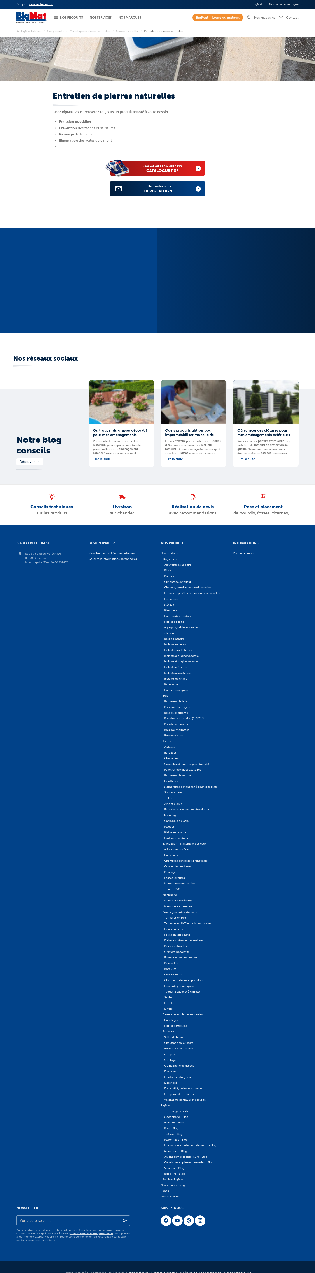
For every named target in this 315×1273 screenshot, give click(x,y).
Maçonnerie (170, 559)
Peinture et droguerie (178, 1077)
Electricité (170, 1082)
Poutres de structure (177, 616)
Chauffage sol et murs (178, 1042)
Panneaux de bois (175, 701)
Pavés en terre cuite (177, 934)
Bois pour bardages (177, 707)
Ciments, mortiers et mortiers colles (187, 587)
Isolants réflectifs (175, 667)
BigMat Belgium (28, 31)
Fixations (170, 1071)
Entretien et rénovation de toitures (187, 809)
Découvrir (30, 462)
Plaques (169, 826)
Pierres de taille (174, 621)
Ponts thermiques (176, 690)
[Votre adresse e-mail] (73, 1220)
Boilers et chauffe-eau (178, 1048)
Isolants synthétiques (178, 650)
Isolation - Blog (174, 1122)
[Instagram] (200, 1220)
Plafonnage (170, 815)
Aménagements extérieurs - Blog (185, 1156)
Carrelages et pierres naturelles (90, 31)
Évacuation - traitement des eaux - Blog (190, 1145)
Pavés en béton (174, 929)
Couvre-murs (173, 974)
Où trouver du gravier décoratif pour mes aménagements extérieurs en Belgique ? (120, 432)
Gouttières (171, 781)
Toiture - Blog (173, 1134)
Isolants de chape (175, 678)
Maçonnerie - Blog (176, 1116)
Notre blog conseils (39, 445)
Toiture (167, 741)
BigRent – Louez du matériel (218, 17)
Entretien (170, 1003)
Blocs (167, 570)
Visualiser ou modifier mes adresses (112, 553)
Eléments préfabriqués (179, 986)
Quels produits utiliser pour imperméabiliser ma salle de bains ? (189, 432)
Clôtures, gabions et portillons (184, 980)
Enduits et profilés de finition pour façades (192, 593)
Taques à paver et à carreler (182, 991)
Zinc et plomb (173, 803)
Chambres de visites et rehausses (186, 860)
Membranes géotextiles (179, 883)
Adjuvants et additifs (177, 564)
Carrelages (171, 1020)
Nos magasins (170, 1196)
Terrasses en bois (175, 917)
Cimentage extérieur (177, 581)
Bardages (170, 752)
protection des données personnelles (91, 1233)
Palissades (171, 963)
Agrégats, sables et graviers (182, 627)
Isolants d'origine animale (181, 661)
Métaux (169, 604)
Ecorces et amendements (181, 957)
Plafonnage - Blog (176, 1139)
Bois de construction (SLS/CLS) (184, 718)
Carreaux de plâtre (176, 820)
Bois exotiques (173, 735)
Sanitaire (168, 1031)
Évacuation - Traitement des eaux (184, 843)
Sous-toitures (173, 792)
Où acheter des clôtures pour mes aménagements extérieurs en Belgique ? (263, 432)
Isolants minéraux (176, 644)
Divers (168, 1008)
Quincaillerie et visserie (179, 1065)
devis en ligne (164, 189)
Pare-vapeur (172, 684)
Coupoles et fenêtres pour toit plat (186, 764)
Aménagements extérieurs (180, 912)
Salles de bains (173, 1037)
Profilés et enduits (176, 838)
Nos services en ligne (174, 1185)
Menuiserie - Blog (175, 1151)
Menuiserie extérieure (178, 900)
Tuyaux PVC (172, 889)
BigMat (165, 1105)
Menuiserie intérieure (178, 906)
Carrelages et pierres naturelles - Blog (188, 1162)
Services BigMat (173, 1179)
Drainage (170, 872)
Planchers (170, 610)
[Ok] (125, 1220)
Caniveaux (171, 855)
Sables (168, 997)
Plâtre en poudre (175, 832)
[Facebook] (166, 1220)
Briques (169, 576)
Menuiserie (170, 894)
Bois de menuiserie (176, 724)
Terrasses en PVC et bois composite (187, 923)
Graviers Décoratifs (176, 951)
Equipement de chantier (180, 1094)
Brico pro (169, 1054)
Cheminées (171, 758)
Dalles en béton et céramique (183, 940)
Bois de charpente (176, 712)
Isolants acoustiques (177, 672)
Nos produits (55, 31)
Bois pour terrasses (176, 729)
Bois (165, 695)
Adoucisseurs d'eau (177, 849)
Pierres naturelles (127, 31)
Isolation (168, 633)
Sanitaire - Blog (174, 1168)
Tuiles (168, 798)
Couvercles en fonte (177, 866)
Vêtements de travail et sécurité (185, 1099)
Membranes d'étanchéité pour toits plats (190, 786)
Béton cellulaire (174, 638)
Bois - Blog (171, 1128)
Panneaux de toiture (177, 775)
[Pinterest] (189, 1220)
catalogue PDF (167, 168)
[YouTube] (177, 1220)
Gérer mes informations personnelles (113, 558)
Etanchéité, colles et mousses (183, 1088)
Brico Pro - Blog (174, 1173)
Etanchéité (171, 598)
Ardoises (169, 746)
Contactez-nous (244, 553)
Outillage (170, 1060)
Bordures (170, 968)
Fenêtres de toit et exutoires (182, 769)
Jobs (166, 1190)
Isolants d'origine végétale (181, 655)
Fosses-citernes (174, 877)
